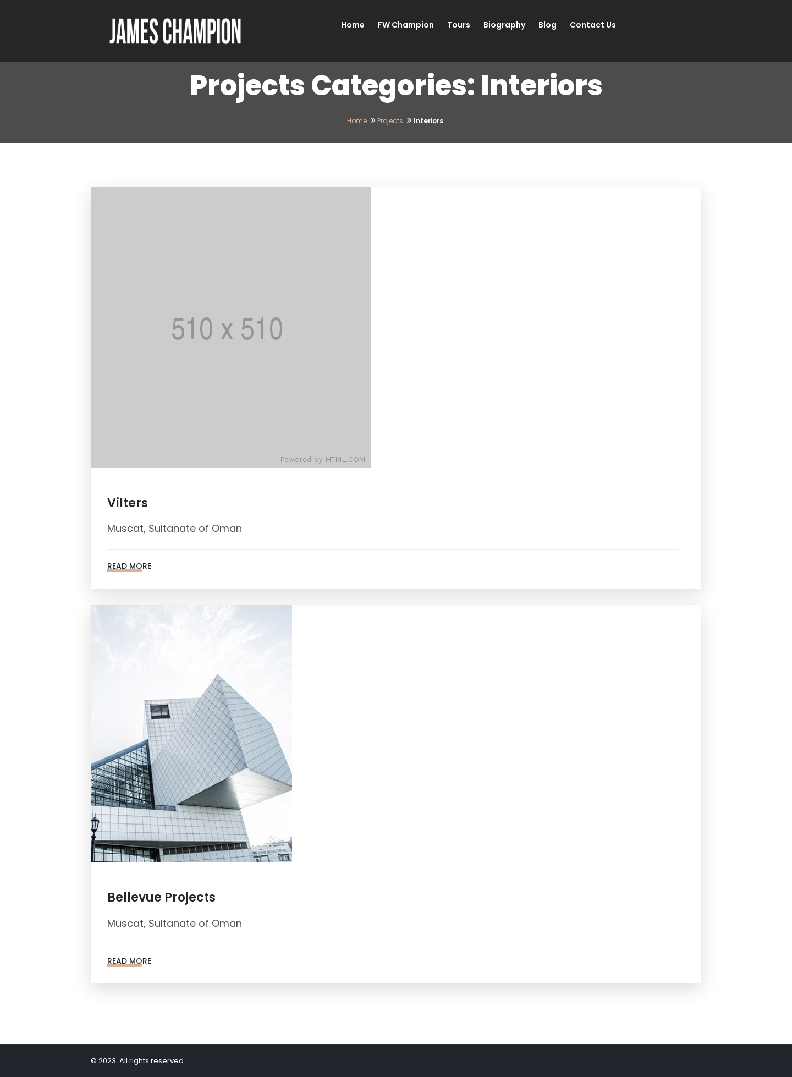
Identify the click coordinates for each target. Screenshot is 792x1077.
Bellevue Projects (161, 897)
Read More (129, 566)
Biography (504, 24)
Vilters (127, 503)
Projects (390, 120)
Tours (458, 24)
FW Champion (406, 24)
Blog (547, 24)
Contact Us (593, 24)
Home (353, 24)
